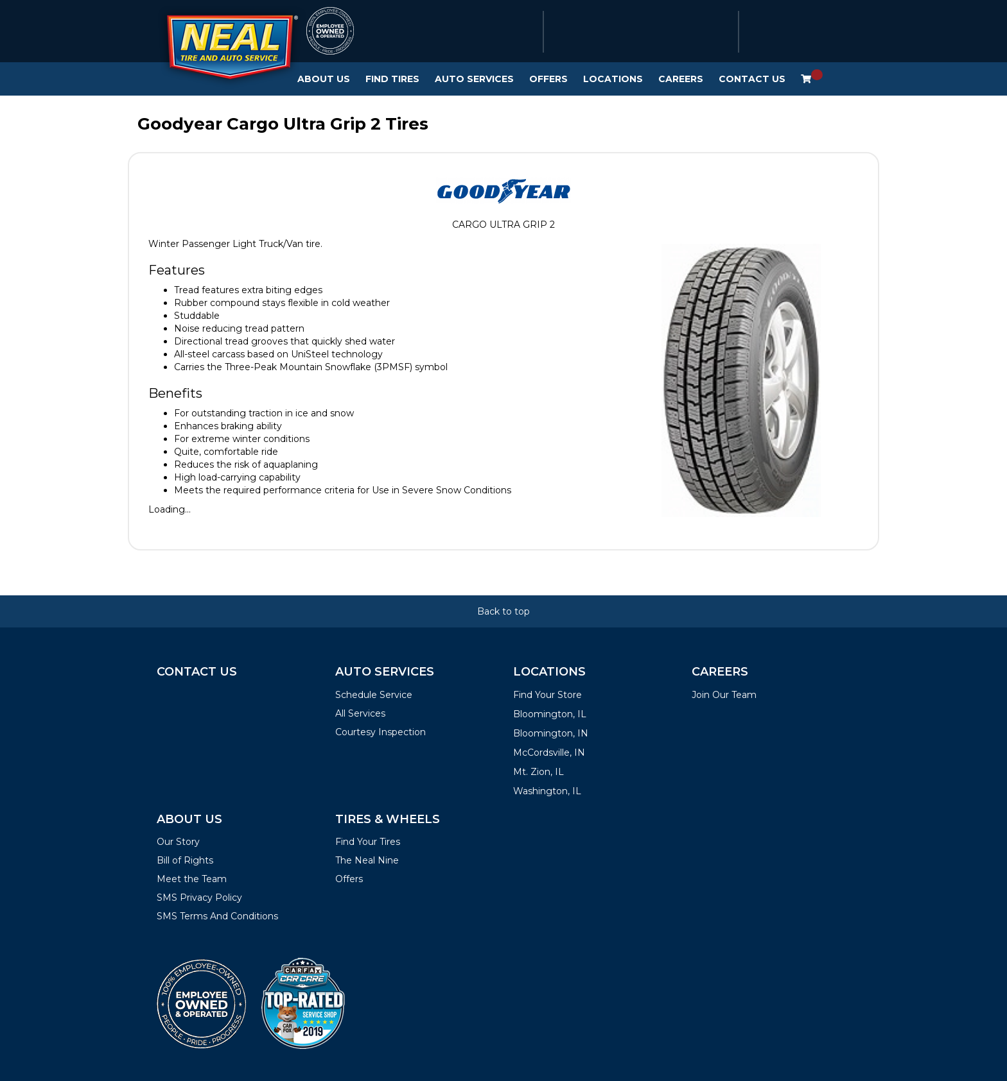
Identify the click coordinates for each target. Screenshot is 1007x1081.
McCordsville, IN (549, 752)
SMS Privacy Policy (199, 897)
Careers (680, 79)
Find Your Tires (367, 841)
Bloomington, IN (550, 733)
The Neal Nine (367, 860)
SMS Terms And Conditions (217, 916)
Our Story (178, 841)
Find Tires (392, 79)
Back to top (503, 611)
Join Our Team (724, 695)
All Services (360, 713)
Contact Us (752, 79)
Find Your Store (547, 695)
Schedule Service (373, 695)
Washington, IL (547, 791)
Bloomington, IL (549, 714)
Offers (548, 79)
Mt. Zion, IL (538, 772)
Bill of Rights (185, 860)
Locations (613, 79)
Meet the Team (192, 879)
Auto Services (474, 79)
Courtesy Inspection (380, 732)
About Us (323, 79)
